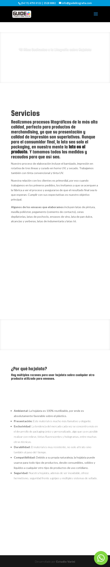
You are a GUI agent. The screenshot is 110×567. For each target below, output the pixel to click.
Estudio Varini (65, 561)
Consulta (55, 62)
